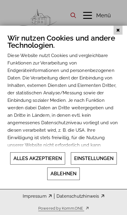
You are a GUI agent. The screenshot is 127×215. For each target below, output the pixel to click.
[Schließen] (118, 47)
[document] (63, 101)
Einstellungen (94, 158)
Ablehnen (63, 173)
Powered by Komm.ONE (61, 208)
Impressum (35, 196)
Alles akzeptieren (37, 158)
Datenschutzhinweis (77, 196)
